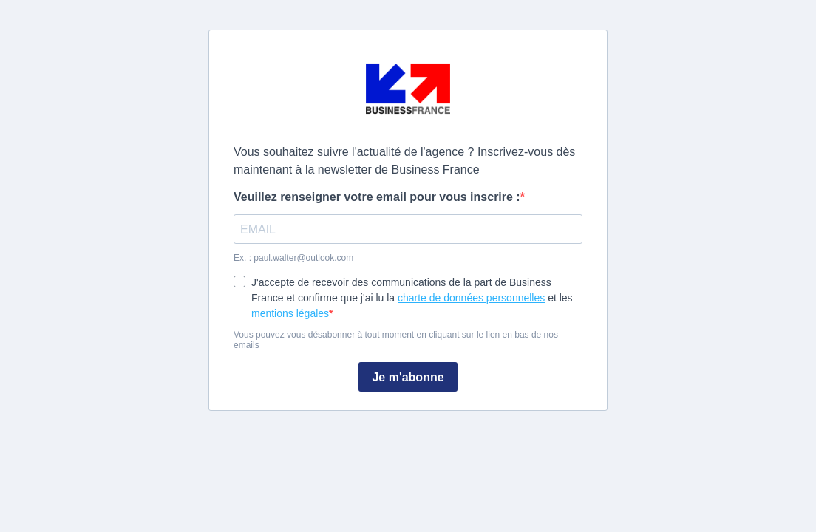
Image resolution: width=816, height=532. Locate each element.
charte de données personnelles (471, 298)
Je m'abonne (407, 377)
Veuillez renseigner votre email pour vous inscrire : (377, 197)
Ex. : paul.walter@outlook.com (293, 258)
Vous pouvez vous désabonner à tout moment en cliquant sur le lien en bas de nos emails (396, 340)
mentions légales (290, 313)
